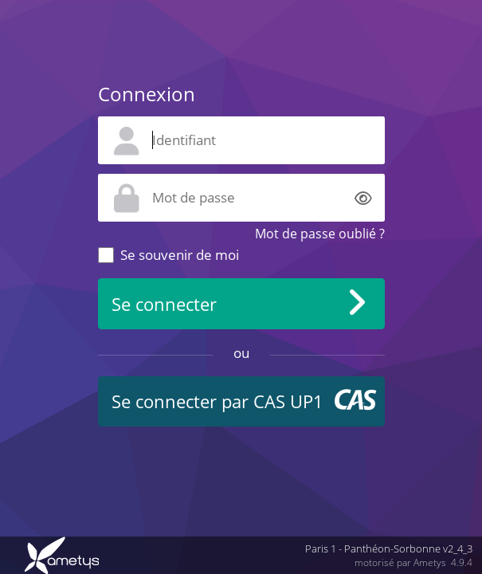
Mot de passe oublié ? (320, 233)
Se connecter (164, 304)
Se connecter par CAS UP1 (217, 401)
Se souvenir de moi (179, 255)
